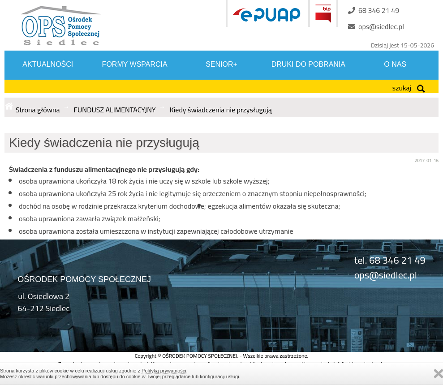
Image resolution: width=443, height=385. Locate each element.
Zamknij (438, 373)
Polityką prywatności (164, 370)
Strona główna (38, 109)
